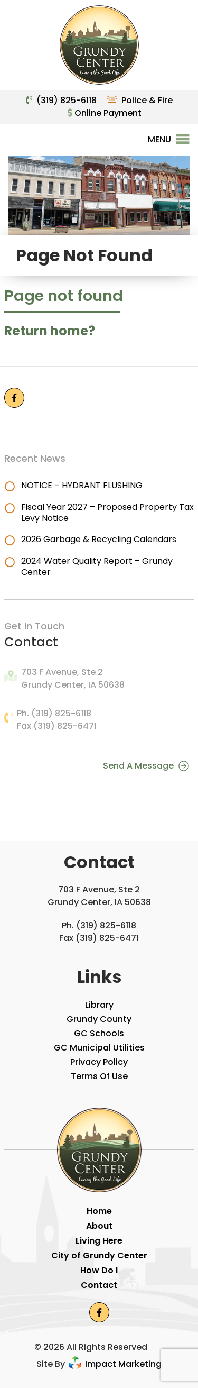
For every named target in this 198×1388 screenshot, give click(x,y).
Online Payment (105, 113)
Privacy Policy (99, 1062)
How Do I (99, 1270)
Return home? (49, 331)
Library (99, 1005)
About (99, 1226)
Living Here (99, 1241)
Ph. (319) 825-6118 (54, 713)
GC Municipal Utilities (99, 1048)
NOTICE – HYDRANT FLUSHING (82, 485)
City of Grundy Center (99, 1255)
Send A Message (146, 765)
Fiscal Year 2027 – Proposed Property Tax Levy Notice (107, 512)
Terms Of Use (99, 1076)
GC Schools (99, 1033)
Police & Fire (147, 100)
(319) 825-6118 (66, 100)
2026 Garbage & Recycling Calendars (98, 539)
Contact (99, 1285)
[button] (159, 140)
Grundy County (99, 1019)
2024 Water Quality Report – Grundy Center (97, 566)
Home (99, 1211)
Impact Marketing (114, 1364)
